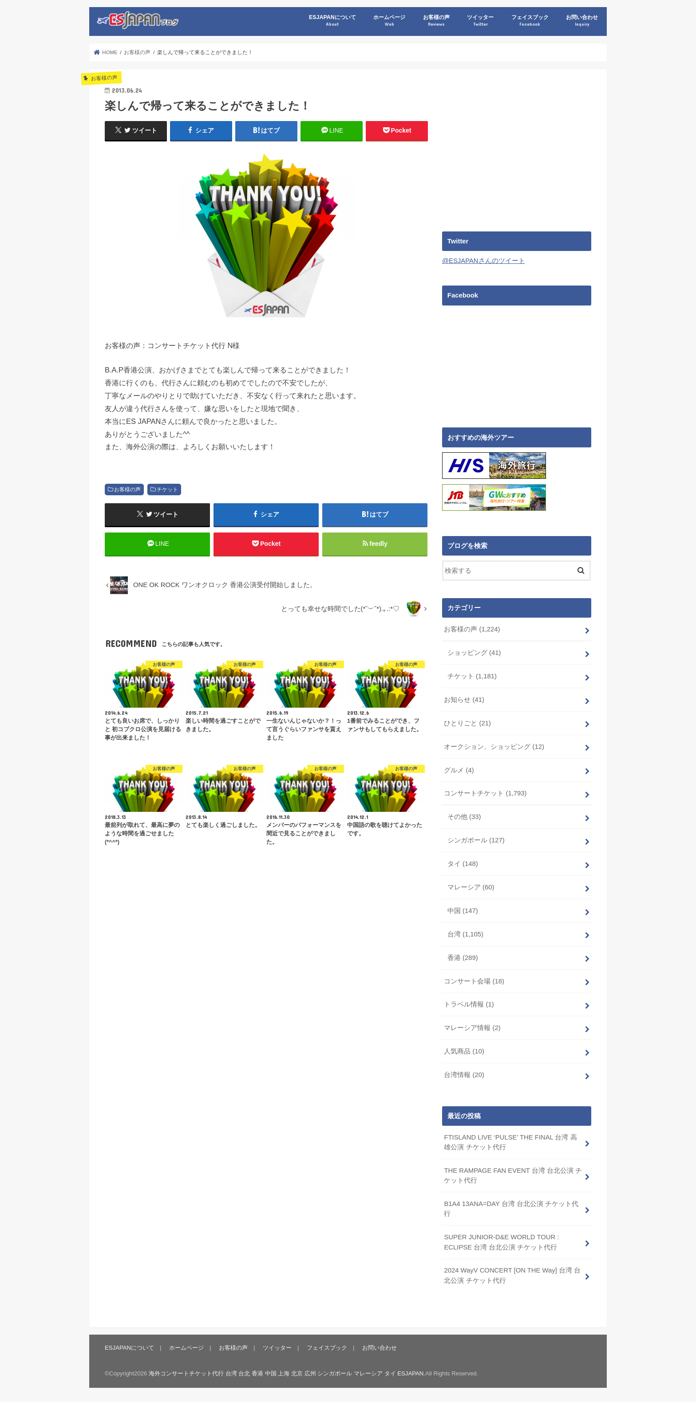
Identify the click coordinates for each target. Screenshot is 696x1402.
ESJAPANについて (332, 20)
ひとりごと (467, 722)
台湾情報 (464, 1074)
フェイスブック (530, 20)
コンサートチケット (485, 793)
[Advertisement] (516, 147)
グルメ (459, 769)
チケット (167, 489)
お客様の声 (436, 20)
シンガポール (476, 840)
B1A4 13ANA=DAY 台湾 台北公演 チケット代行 (511, 1208)
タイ (462, 863)
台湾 (465, 933)
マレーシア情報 (472, 1027)
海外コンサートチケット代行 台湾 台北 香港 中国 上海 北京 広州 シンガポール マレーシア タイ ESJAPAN (286, 1373)
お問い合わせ (582, 20)
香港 (462, 957)
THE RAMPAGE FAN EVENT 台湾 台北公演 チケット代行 (512, 1175)
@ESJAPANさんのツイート (483, 260)
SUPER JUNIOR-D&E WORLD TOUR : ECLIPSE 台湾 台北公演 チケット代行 (501, 1242)
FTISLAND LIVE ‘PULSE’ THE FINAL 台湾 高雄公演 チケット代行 (510, 1141)
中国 (462, 910)
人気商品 (464, 1051)
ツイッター (480, 20)
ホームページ (389, 20)
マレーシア (470, 886)
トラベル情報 (469, 1004)
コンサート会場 (474, 980)
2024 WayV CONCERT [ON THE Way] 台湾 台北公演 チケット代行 (512, 1275)
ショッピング (474, 652)
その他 (464, 816)
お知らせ (464, 699)
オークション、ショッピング (494, 746)
